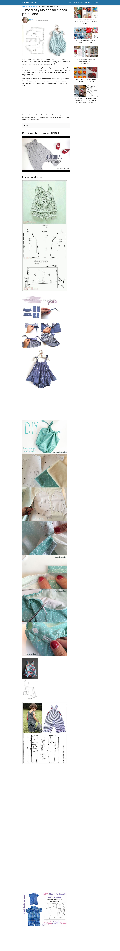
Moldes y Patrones (29, 2)
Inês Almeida (32, 19)
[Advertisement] (46, 100)
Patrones (95, 2)
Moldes (87, 2)
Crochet (68, 2)
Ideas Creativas (78, 2)
